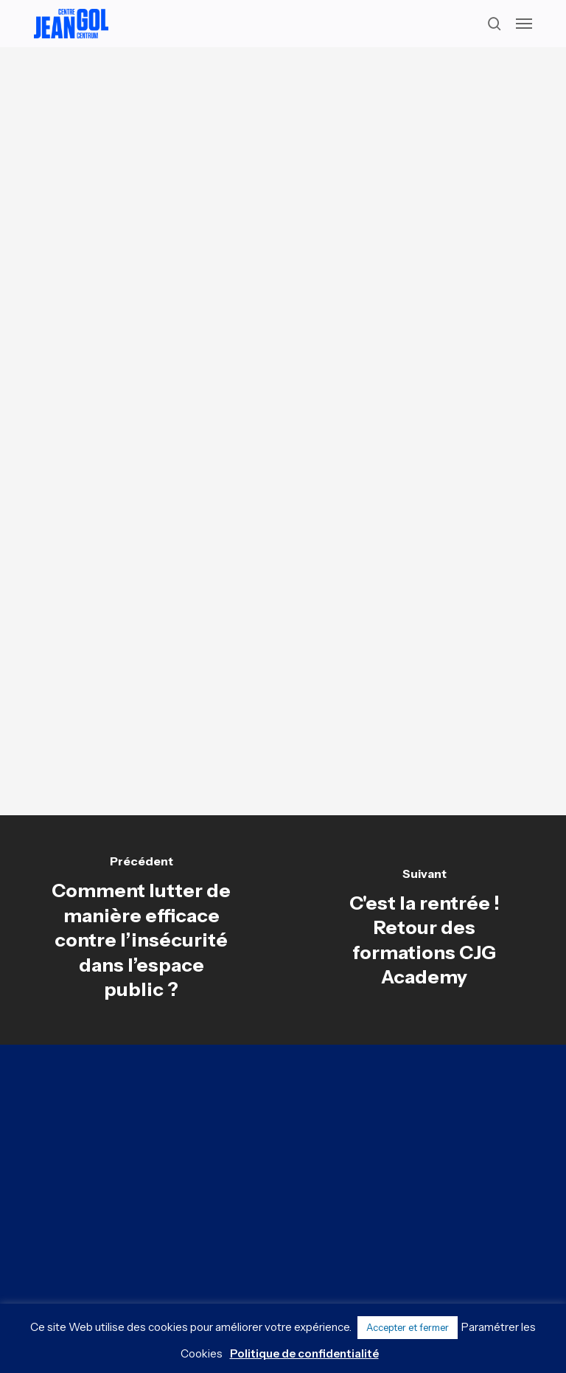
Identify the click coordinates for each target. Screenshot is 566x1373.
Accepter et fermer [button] (407, 1327)
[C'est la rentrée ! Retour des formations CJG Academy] (424, 930)
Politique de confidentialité (304, 1353)
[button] (524, 23)
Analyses (277, 91)
